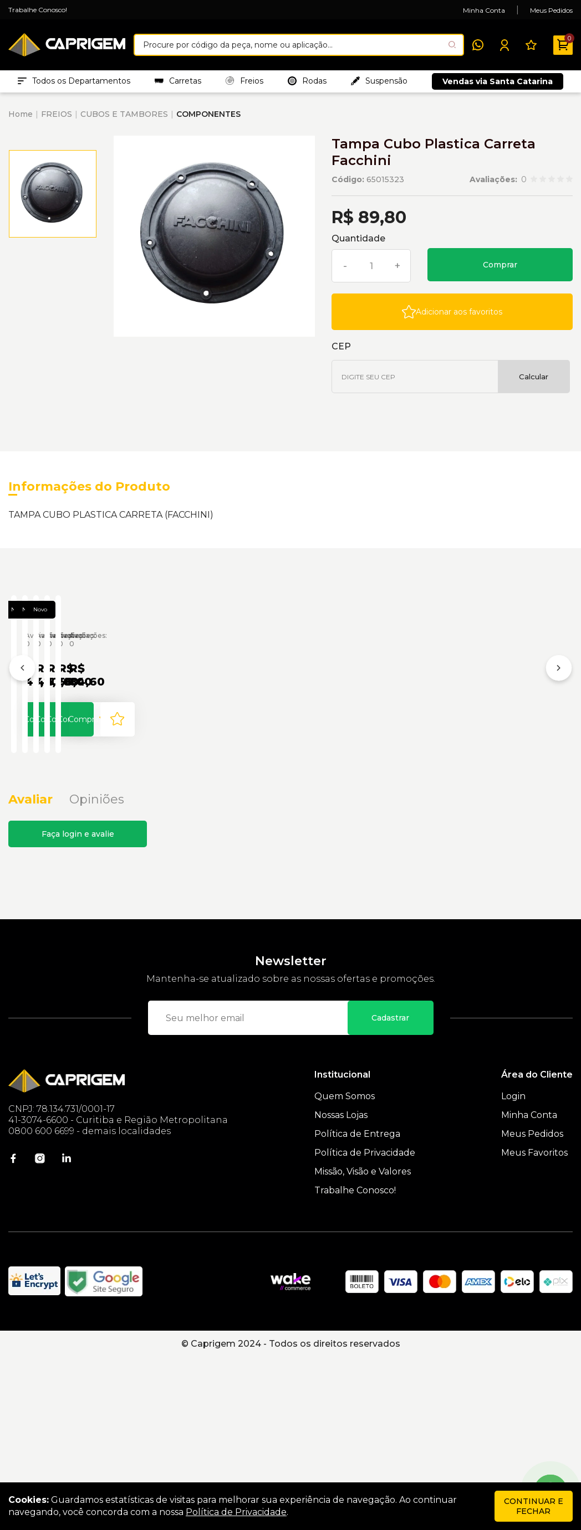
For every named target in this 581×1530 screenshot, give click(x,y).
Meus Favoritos (534, 1325)
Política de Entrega (357, 1306)
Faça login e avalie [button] (78, 1006)
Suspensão (379, 84)
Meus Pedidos (551, 10)
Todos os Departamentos (74, 84)
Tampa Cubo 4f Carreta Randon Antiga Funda (87, 800)
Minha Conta (484, 10)
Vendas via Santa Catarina (497, 84)
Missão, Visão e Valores (362, 1343)
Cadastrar (390, 1190)
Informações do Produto (89, 492)
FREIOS (56, 120)
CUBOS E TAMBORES (124, 120)
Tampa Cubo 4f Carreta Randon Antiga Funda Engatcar (275, 800)
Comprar (500, 270)
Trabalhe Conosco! (37, 10)
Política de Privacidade (364, 1325)
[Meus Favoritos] (531, 45)
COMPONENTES (208, 120)
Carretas (178, 84)
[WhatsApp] (477, 44)
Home (20, 120)
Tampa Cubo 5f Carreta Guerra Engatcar (463, 800)
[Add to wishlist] (452, 317)
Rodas (307, 84)
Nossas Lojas (341, 1287)
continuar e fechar (533, 1506)
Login (513, 1268)
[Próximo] (558, 759)
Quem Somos (344, 1268)
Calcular (533, 382)
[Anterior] (22, 759)
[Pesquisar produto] (452, 44)
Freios (244, 84)
